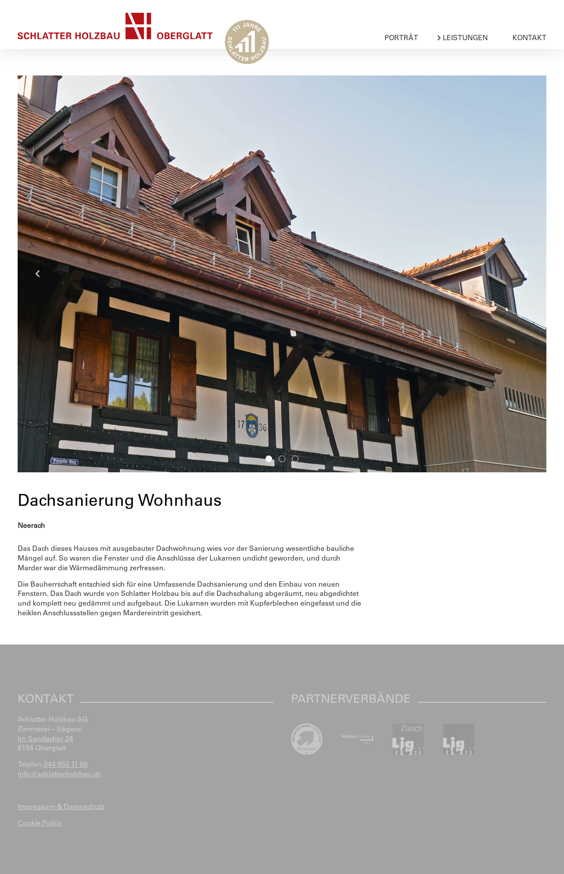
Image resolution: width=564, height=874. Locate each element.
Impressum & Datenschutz (61, 806)
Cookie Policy (40, 822)
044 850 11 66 (66, 764)
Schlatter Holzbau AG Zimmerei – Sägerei (53, 724)
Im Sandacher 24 (45, 738)
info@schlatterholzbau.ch (59, 773)
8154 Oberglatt (42, 747)
